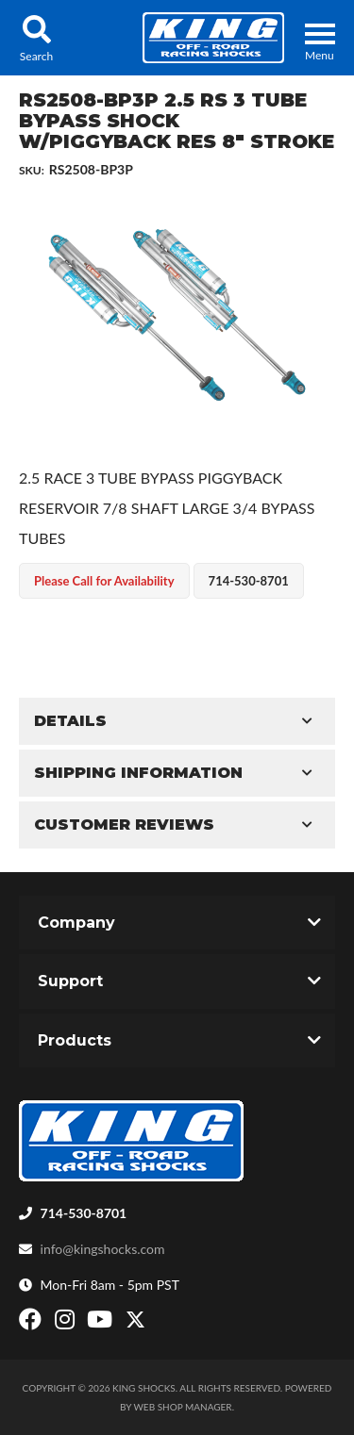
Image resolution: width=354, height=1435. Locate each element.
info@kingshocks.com (103, 1249)
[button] (36, 37)
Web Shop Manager (183, 1406)
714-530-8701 (84, 1213)
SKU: (31, 170)
